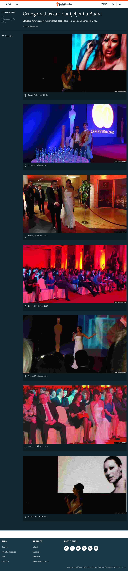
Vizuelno (36, 552)
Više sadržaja (30, 26)
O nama (5, 547)
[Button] (7, 36)
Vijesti (35, 547)
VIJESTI (104, 4)
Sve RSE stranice (9, 552)
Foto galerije (9, 12)
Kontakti (5, 562)
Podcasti (36, 557)
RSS (3, 557)
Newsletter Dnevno (41, 562)
